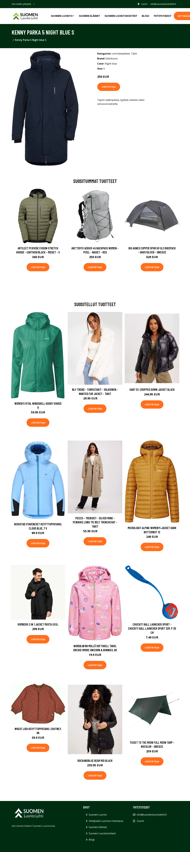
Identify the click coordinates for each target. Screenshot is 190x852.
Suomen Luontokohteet (121, 16)
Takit (134, 53)
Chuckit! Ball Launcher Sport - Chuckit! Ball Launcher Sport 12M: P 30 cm (152, 628)
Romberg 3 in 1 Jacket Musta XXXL (38, 624)
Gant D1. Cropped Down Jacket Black (152, 389)
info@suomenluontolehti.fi (163, 4)
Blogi (145, 16)
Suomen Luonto (98, 814)
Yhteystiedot (163, 16)
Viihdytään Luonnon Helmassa (106, 821)
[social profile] (34, 4)
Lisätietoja (109, 86)
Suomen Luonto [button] (62, 16)
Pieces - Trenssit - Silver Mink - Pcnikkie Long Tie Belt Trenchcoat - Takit (95, 522)
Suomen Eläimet (89, 16)
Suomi (144, 4)
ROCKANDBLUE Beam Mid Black (95, 760)
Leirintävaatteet (121, 53)
